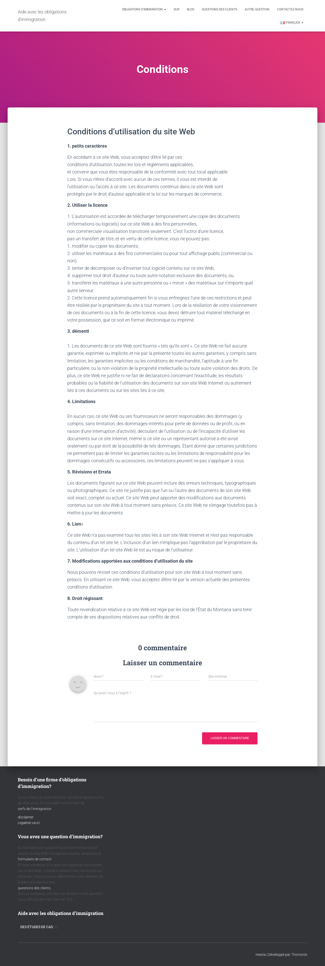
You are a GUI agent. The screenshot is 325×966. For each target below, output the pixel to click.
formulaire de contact (35, 859)
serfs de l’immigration (35, 809)
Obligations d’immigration (144, 9)
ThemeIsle (299, 955)
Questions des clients (219, 9)
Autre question (257, 9)
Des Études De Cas (36, 927)
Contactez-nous (290, 9)
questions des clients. (34, 888)
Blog (190, 9)
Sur (176, 9)
